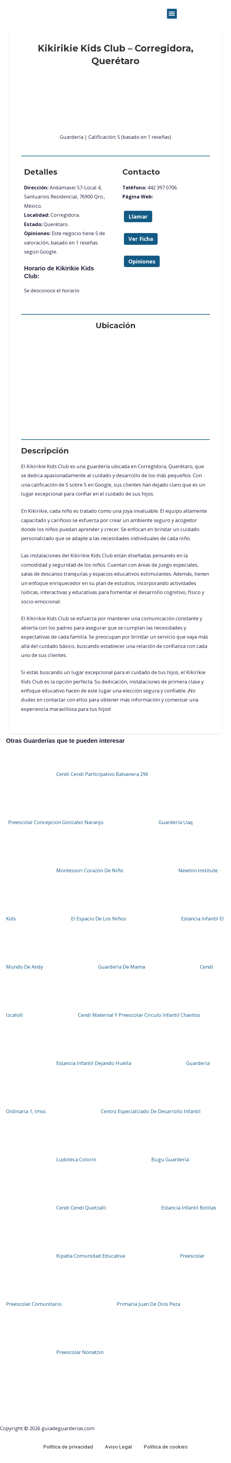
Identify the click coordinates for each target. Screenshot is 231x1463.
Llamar (138, 216)
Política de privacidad (68, 1447)
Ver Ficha (140, 238)
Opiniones (141, 261)
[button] (172, 14)
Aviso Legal (118, 1447)
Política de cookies (166, 1447)
